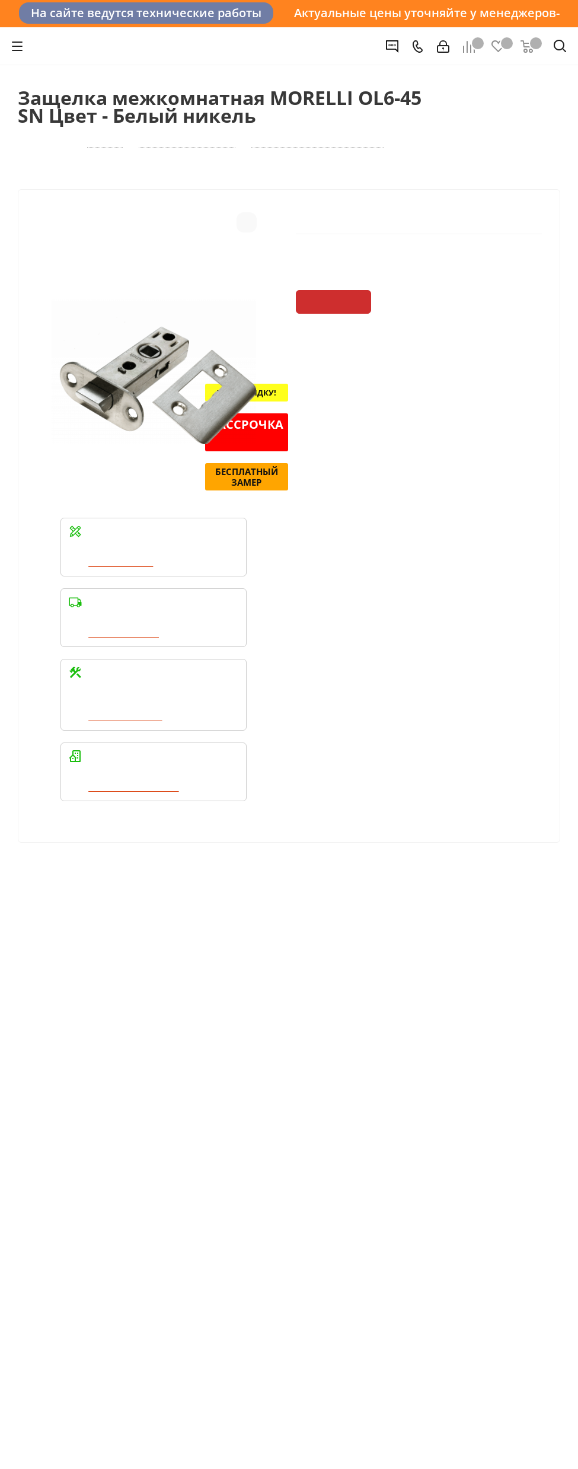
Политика (39, 1069)
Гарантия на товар (245, 1069)
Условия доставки (244, 1053)
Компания (43, 1015)
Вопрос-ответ (420, 1036)
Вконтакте (29, 1239)
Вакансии (39, 1053)
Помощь (412, 1015)
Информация (238, 1015)
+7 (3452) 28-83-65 (98, 1448)
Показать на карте (436, 1302)
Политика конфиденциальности (77, 1150)
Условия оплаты (240, 1036)
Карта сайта (416, 1069)
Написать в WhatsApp (135, 824)
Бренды (408, 1053)
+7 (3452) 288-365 (449, 1141)
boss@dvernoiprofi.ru (454, 1202)
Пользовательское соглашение (272, 1086)
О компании (45, 1036)
